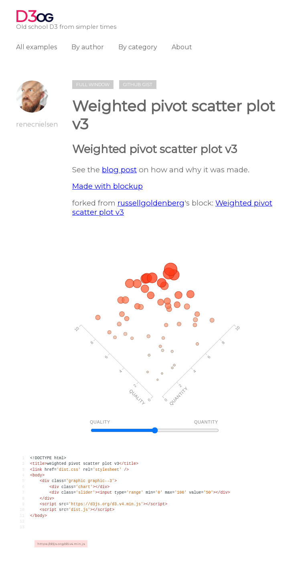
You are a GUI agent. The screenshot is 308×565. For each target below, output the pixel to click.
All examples (36, 47)
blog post (119, 169)
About (182, 47)
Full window (92, 84)
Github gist (137, 84)
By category (137, 47)
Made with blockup (107, 186)
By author (87, 47)
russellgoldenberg (151, 203)
